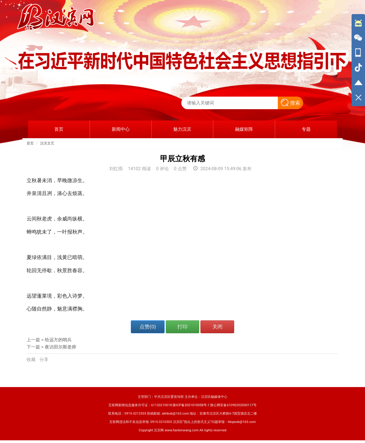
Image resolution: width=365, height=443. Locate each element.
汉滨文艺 (47, 143)
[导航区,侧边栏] (358, 60)
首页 (30, 143)
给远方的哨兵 (58, 339)
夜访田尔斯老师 (60, 347)
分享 (43, 359)
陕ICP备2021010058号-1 (191, 405)
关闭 (217, 327)
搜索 (290, 103)
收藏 (32, 359)
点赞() (147, 327)
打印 (182, 327)
